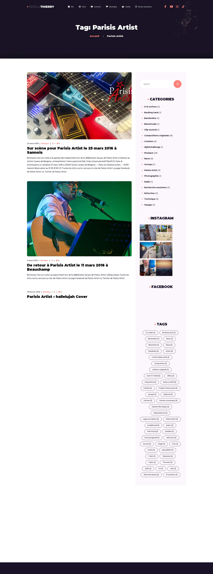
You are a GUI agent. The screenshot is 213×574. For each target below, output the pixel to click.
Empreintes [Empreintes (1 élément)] (150, 382)
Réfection (149, 193)
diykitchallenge (152, 147)
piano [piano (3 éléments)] (169, 425)
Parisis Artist (150, 170)
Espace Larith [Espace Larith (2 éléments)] (169, 382)
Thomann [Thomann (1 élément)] (167, 462)
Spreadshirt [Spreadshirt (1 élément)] (167, 450)
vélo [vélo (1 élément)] (173, 468)
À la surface (150, 106)
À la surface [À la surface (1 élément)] (171, 474)
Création (148, 141)
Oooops (148, 164)
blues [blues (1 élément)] (169, 345)
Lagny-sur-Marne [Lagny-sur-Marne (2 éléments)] (151, 419)
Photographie (151, 176)
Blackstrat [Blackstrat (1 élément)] (154, 345)
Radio (147, 182)
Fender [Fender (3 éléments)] (148, 388)
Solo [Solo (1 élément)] (175, 444)
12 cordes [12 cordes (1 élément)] (150, 332)
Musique (45, 143)
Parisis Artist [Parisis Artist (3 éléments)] (172, 419)
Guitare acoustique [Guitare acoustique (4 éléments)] (168, 400)
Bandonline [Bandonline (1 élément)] (153, 338)
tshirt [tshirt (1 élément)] (148, 468)
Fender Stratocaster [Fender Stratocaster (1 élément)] (168, 388)
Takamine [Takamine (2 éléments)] (167, 456)
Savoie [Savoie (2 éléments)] (147, 444)
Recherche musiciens (155, 187)
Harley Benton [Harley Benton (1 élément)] (160, 413)
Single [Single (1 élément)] (161, 444)
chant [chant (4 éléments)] (169, 351)
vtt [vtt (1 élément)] (160, 468)
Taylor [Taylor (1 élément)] (152, 462)
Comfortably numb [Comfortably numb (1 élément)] (160, 357)
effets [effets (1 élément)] (170, 375)
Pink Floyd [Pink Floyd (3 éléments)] (152, 431)
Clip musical (150, 129)
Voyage (148, 205)
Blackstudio (150, 124)
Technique (150, 199)
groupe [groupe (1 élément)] (152, 394)
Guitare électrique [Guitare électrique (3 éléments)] (160, 406)
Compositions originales (156, 135)
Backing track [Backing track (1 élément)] (169, 332)
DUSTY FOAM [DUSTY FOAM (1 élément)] (153, 375)
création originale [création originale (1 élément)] (160, 369)
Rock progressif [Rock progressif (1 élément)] (152, 437)
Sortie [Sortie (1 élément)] (151, 450)
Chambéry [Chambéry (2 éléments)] (153, 351)
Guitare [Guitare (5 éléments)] (148, 400)
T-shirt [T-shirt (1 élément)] (151, 456)
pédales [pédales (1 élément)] (169, 431)
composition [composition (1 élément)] (160, 363)
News (147, 158)
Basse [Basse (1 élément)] (169, 338)
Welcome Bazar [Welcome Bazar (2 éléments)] (151, 474)
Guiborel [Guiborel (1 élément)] (168, 394)
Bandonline (150, 118)
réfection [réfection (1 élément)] (171, 437)
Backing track (151, 112)
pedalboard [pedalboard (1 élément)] (153, 425)
